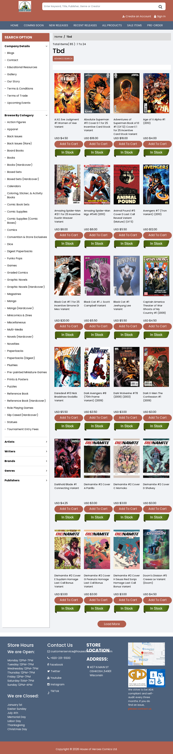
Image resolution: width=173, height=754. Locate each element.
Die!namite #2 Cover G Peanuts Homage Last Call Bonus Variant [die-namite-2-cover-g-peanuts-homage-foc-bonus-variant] (97, 581)
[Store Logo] (24, 6)
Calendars (14, 186)
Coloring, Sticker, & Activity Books (25, 195)
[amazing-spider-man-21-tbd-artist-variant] (67, 185)
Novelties (13, 344)
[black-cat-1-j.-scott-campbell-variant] (97, 335)
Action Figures (16, 122)
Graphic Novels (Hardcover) (26, 287)
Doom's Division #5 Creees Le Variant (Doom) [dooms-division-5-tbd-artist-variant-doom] (155, 579)
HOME (14, 25)
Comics (12, 230)
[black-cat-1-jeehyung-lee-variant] (127, 335)
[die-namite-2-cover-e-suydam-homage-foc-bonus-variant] (67, 609)
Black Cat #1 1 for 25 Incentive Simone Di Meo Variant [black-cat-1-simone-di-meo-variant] (67, 305)
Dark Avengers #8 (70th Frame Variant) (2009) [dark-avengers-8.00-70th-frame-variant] (95, 396)
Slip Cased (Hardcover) (22, 415)
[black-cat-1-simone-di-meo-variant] (67, 276)
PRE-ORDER (155, 25)
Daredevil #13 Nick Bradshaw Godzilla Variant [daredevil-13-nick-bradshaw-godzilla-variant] (65, 396)
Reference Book (17, 394)
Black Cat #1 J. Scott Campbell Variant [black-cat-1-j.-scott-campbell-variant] (97, 303)
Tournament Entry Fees (23, 429)
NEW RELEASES (58, 25)
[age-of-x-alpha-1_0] (156, 94)
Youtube (56, 678)
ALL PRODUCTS (112, 25)
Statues (12, 422)
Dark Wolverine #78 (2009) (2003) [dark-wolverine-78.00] (126, 395)
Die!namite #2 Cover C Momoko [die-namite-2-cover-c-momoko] (127, 486)
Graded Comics (17, 273)
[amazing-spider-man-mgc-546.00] (97, 185)
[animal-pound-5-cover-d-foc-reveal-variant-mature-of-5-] (127, 185)
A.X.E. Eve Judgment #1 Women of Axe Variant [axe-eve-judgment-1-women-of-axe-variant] (66, 123)
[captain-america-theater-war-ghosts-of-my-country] (156, 335)
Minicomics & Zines (19, 315)
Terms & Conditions (20, 89)
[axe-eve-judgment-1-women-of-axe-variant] (67, 94)
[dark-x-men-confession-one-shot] (156, 426)
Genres (10, 471)
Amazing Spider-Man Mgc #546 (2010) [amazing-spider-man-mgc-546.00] (97, 212)
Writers (10, 451)
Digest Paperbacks (19, 251)
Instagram (57, 684)
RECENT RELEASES (85, 25)
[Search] (104, 6)
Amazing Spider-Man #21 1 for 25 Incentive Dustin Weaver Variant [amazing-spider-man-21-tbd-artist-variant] (67, 216)
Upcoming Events (18, 103)
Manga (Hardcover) (20, 308)
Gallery (12, 74)
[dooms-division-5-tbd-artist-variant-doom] (156, 609)
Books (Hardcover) (19, 165)
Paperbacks (15, 351)
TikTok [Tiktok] (55, 691)
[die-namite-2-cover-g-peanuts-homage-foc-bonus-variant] (97, 609)
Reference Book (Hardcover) (26, 401)
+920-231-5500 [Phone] (60, 658)
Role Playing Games (20, 408)
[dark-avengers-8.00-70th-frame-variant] (97, 426)
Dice (10, 244)
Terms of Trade (17, 96)
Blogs (10, 53)
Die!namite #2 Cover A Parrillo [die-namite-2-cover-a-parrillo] (97, 486)
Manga (11, 301)
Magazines (14, 294)
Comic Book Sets (18, 204)
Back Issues (14, 136)
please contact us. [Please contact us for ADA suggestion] (140, 708)
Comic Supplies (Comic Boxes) (22, 221)
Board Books (15, 151)
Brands (10, 461)
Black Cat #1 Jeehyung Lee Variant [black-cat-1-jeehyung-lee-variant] (122, 305)
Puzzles (12, 386)
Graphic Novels (17, 280)
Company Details (17, 46)
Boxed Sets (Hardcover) (23, 179)
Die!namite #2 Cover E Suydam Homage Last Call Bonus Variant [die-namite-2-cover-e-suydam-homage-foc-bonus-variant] (67, 581)
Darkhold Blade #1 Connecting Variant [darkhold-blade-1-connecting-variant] (66, 486)
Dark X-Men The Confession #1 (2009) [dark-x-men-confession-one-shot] (153, 396)
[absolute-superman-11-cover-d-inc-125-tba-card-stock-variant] (97, 94)
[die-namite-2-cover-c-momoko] (127, 517)
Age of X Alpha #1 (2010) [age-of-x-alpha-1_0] (154, 121)
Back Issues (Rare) (19, 143)
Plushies (12, 365)
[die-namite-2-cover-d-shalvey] (156, 517)
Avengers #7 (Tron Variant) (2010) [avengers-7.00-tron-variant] (155, 212)
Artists (9, 442)
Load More (112, 624)
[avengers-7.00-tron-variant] (156, 185)
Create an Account (136, 16)
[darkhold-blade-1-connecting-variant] (67, 517)
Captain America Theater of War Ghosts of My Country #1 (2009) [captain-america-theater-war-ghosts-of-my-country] (154, 307)
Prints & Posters (17, 379)
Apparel (12, 129)
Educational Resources (22, 67)
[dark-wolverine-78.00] (127, 426)
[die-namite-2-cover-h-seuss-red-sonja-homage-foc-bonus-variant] (127, 609)
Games (12, 265)
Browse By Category (19, 115)
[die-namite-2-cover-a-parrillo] (97, 517)
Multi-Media (15, 329)
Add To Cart (69, 144)
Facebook (56, 665)
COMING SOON (34, 25)
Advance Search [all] (63, 58)
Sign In (160, 16)
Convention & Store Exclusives (27, 237)
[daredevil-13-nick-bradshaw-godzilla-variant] (67, 426)
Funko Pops (14, 258)
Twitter (55, 671)
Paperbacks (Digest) (21, 358)
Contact (12, 60)
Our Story (13, 81)
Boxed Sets (14, 172)
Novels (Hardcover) (20, 337)
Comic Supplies (17, 212)
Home (58, 37)
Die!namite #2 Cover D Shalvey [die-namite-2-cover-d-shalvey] (156, 486)
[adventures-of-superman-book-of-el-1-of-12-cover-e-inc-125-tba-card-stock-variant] (127, 94)
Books (11, 158)
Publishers (12, 480)
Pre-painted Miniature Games (27, 372)
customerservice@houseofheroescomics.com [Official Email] (81, 651)
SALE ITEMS (134, 25)
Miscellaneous (16, 322)
